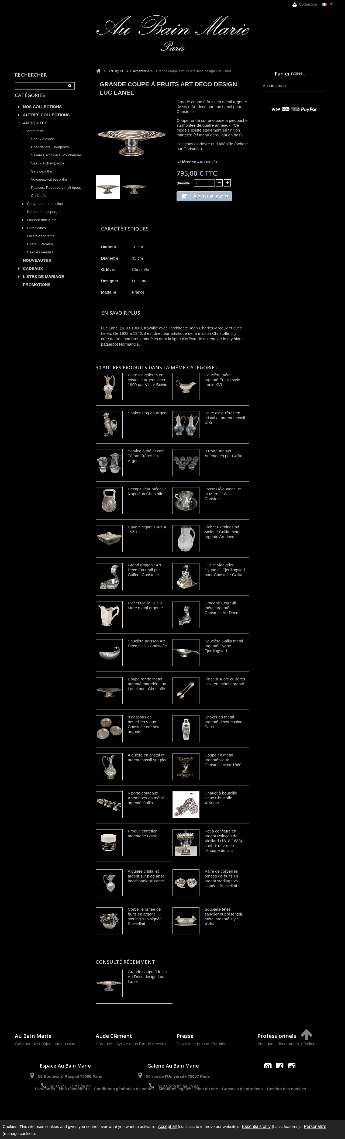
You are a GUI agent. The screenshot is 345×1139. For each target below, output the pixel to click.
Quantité (183, 183)
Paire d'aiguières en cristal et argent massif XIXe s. (225, 418)
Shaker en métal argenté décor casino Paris (223, 722)
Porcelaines (36, 234)
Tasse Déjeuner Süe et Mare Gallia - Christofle (223, 494)
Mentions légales (175, 1105)
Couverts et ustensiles (45, 210)
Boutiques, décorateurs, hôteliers (286, 1043)
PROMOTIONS (37, 290)
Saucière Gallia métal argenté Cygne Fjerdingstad (224, 646)
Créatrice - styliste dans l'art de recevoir (131, 1043)
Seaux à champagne (47, 169)
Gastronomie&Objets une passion (45, 1043)
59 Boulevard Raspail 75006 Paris (70, 1076)
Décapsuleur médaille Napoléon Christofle (147, 491)
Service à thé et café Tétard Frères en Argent (146, 456)
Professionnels (276, 1036)
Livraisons (45, 1105)
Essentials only (256, 1126)
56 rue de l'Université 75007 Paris (178, 1076)
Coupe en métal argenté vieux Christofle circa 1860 (223, 760)
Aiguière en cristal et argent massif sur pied (148, 757)
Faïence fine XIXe (41, 226)
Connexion (304, 4)
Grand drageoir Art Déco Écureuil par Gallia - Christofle (144, 570)
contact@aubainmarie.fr (281, 1078)
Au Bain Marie (33, 1036)
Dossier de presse (193, 1043)
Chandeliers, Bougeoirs (50, 153)
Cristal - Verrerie (40, 250)
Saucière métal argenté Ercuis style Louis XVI (222, 380)
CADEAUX (33, 274)
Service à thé (41, 178)
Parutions (219, 1043)
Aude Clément (114, 1036)
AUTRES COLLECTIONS (46, 121)
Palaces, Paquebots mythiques (56, 194)
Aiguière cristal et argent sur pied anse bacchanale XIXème (146, 876)
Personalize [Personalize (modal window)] (315, 1126)
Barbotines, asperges (44, 218)
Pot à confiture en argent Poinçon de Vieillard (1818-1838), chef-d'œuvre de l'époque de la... (224, 841)
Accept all (167, 1126)
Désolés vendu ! (40, 258)
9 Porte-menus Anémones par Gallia (223, 453)
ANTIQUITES (35, 129)
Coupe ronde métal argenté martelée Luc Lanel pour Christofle (147, 684)
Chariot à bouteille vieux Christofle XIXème (221, 798)
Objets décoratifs (40, 242)
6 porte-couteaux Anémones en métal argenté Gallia (146, 798)
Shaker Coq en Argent (148, 413)
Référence (186, 162)
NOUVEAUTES (37, 266)
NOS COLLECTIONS (42, 113)
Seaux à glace (42, 145)
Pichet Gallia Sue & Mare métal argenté (145, 605)
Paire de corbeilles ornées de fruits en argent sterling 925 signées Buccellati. (221, 878)
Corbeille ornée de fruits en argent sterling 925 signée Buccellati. (145, 916)
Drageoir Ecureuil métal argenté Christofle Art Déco (221, 608)
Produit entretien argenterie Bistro (142, 833)
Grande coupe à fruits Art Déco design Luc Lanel (147, 976)
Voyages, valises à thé (49, 186)
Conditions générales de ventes (124, 1105)
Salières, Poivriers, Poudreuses (56, 161)
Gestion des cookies (286, 1105)
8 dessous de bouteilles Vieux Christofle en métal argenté (144, 724)
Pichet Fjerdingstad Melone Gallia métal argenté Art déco (222, 532)
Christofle (38, 202)
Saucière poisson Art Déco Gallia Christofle (147, 643)
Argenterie (35, 137)
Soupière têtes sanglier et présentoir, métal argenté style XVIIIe (224, 916)
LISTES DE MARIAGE (43, 282)
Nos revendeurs (74, 1105)
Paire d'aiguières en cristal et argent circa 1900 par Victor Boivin (147, 380)
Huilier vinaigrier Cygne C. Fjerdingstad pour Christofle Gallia (225, 570)
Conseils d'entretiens (242, 1105)
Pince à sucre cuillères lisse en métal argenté (225, 681)
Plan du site (206, 1105)
